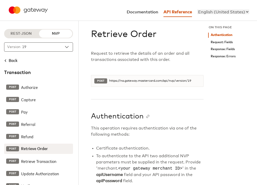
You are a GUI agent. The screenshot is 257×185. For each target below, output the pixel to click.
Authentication (221, 35)
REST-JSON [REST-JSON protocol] (21, 33)
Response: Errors (223, 56)
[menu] (223, 12)
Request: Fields (222, 42)
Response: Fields (223, 49)
